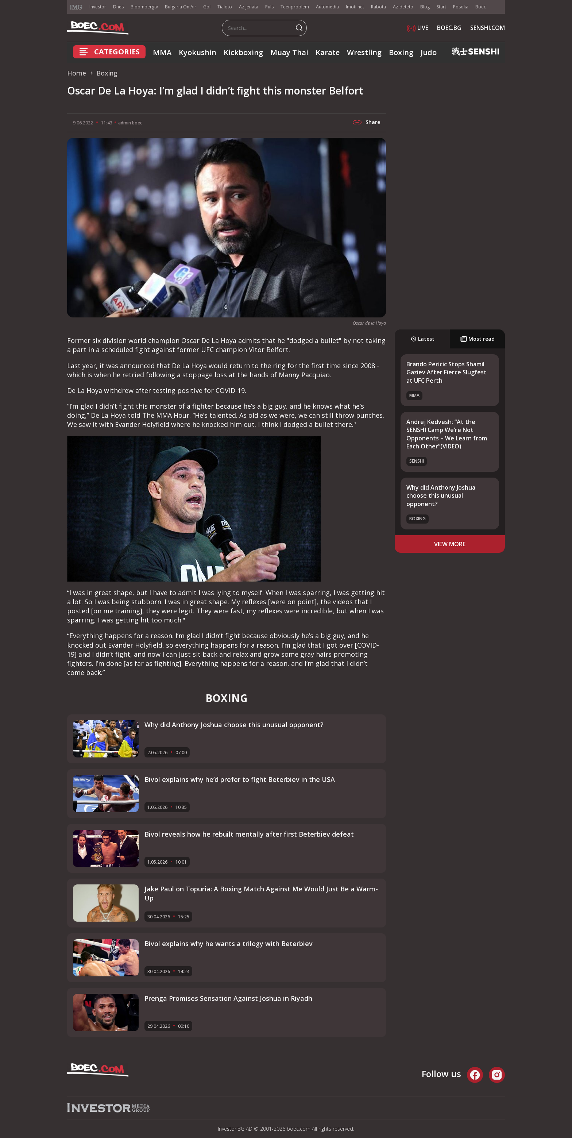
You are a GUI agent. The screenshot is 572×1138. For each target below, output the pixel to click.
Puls (269, 7)
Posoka (460, 7)
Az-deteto (403, 7)
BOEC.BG (449, 28)
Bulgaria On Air (180, 7)
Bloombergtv (144, 7)
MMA (162, 52)
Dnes (118, 7)
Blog (425, 7)
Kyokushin (197, 52)
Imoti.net (355, 7)
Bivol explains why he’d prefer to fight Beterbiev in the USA (239, 779)
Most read (477, 338)
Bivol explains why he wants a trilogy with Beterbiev (228, 943)
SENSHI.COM (487, 28)
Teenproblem (295, 7)
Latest (422, 338)
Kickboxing (243, 52)
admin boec (130, 123)
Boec (480, 7)
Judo (429, 52)
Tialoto (224, 7)
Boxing (401, 52)
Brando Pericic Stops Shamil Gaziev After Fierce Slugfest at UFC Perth (446, 372)
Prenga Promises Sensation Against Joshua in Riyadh (228, 998)
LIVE (417, 28)
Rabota (378, 7)
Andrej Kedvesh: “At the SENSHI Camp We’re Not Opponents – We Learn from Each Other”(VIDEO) (446, 434)
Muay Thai (289, 52)
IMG (76, 7)
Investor (97, 7)
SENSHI (416, 461)
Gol (206, 7)
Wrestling (364, 52)
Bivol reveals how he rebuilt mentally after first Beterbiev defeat (249, 834)
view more (449, 544)
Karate (328, 52)
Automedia (327, 7)
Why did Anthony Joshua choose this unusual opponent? (440, 495)
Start (441, 7)
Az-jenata (248, 7)
